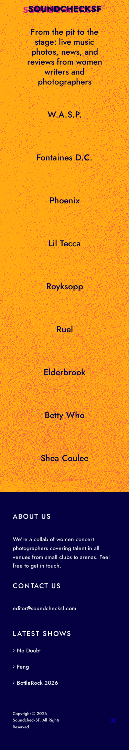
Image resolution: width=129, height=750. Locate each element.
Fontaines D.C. (64, 157)
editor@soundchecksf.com (44, 608)
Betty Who (65, 415)
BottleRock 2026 (37, 683)
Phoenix (65, 200)
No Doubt (29, 650)
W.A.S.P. (64, 114)
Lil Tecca (65, 243)
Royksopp (64, 286)
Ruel (64, 329)
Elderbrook (64, 372)
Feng (23, 667)
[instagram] (113, 720)
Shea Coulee (64, 458)
